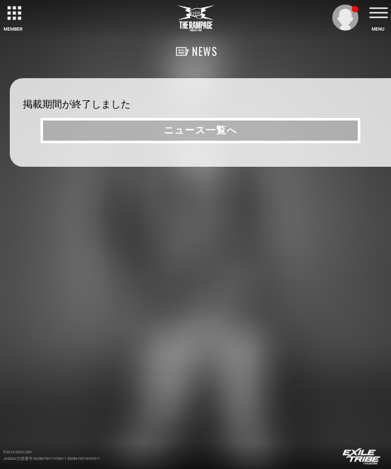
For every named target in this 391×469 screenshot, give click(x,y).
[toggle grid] (13, 13)
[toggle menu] (378, 13)
